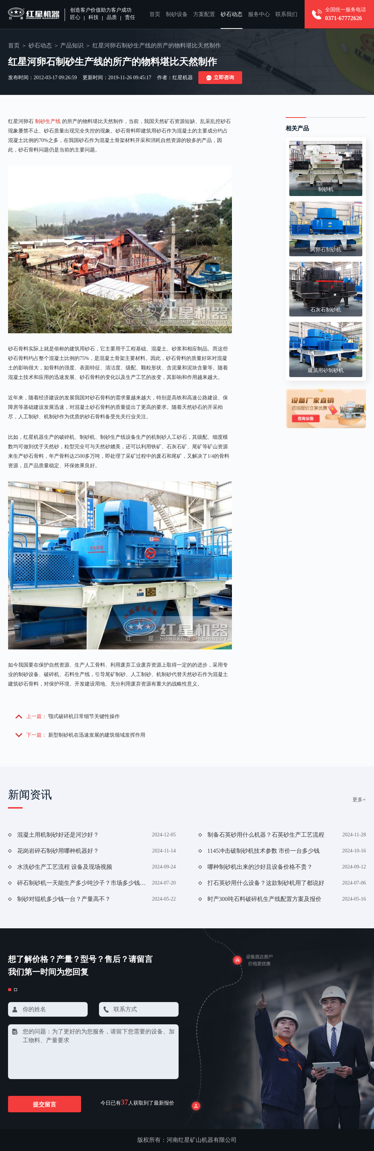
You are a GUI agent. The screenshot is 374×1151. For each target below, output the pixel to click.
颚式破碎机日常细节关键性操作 (84, 716)
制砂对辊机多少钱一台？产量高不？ (64, 899)
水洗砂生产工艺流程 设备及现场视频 (64, 867)
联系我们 (286, 14)
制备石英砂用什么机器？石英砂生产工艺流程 (265, 835)
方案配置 (204, 14)
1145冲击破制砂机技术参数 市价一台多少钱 (263, 851)
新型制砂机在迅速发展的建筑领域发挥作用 (96, 735)
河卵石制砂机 (325, 249)
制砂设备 (177, 14)
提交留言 (44, 1104)
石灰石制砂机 (325, 309)
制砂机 (325, 189)
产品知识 (72, 45)
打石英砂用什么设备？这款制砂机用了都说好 (265, 883)
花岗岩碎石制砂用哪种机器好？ (58, 851)
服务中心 (259, 14)
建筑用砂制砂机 (326, 370)
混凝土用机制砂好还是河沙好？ (58, 835)
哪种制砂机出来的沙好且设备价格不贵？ (260, 867)
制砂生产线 (48, 121)
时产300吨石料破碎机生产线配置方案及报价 (264, 899)
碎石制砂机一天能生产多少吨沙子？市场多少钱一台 (81, 883)
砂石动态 (232, 14)
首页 (154, 14)
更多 (359, 799)
